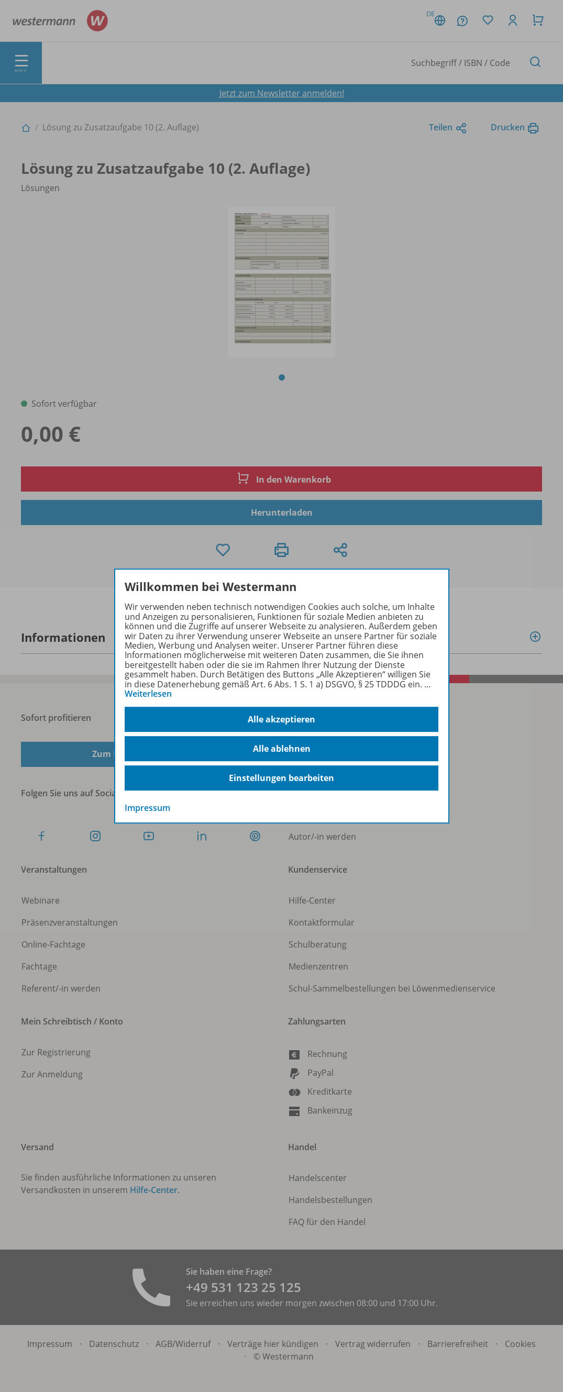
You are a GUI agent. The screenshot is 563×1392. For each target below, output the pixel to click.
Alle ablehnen (282, 748)
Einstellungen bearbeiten (281, 778)
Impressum (147, 808)
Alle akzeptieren (281, 719)
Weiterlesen (148, 693)
